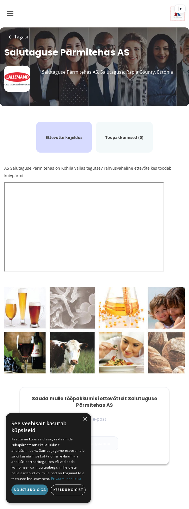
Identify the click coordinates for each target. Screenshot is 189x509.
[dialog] (48, 458)
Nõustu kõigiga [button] (30, 489)
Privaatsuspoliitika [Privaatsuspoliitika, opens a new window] (66, 478)
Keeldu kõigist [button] (68, 489)
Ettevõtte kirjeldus (64, 137)
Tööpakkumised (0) (124, 137)
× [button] (85, 419)
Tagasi (20, 37)
